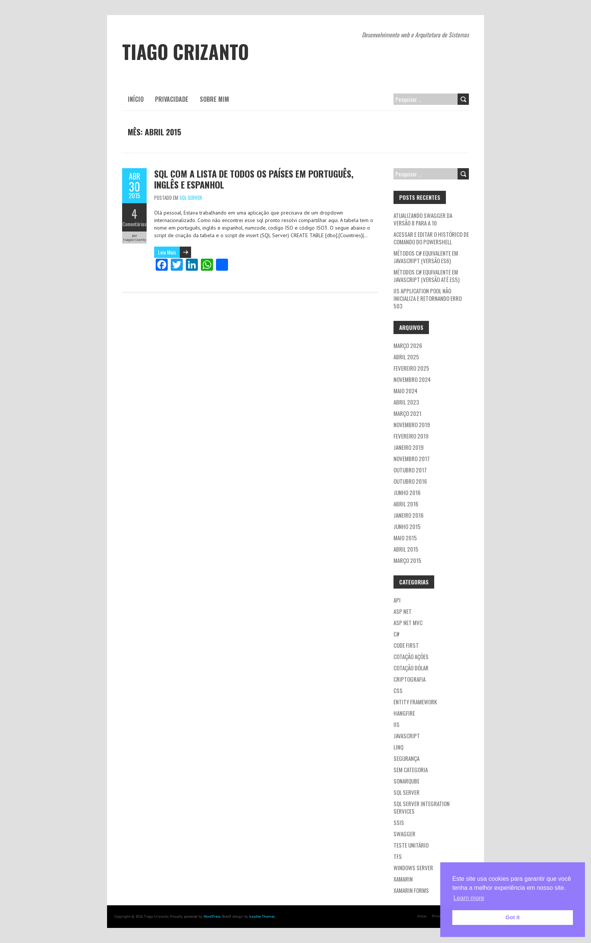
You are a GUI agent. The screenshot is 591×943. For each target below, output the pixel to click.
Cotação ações (411, 656)
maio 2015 (405, 538)
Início (136, 99)
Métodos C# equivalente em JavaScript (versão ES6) (425, 257)
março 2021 (407, 413)
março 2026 (407, 345)
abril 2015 (405, 549)
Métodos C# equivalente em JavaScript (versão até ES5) (426, 276)
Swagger (404, 834)
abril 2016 (405, 504)
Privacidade (171, 99)
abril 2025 (406, 357)
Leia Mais (167, 252)
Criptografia (409, 679)
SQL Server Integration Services (421, 807)
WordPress (212, 916)
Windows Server (413, 867)
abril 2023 (406, 402)
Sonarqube (406, 781)
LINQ (398, 747)
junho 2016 (407, 492)
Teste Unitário (411, 845)
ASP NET (402, 611)
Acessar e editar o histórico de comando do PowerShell (431, 238)
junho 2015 (407, 526)
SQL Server (190, 197)
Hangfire (404, 713)
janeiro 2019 (408, 447)
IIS (396, 724)
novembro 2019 (411, 424)
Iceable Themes (262, 916)
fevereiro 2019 (411, 436)
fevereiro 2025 (411, 368)
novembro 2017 (411, 458)
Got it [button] (512, 917)
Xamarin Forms (411, 890)
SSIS (398, 822)
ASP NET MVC (408, 622)
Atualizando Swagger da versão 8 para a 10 (422, 219)
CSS (398, 690)
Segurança (406, 758)
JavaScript (406, 735)
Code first (406, 645)
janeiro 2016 (408, 515)
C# (396, 634)
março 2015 (407, 560)
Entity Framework (415, 702)
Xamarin (403, 879)
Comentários (134, 224)
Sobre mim (214, 99)
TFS (397, 856)
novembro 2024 (412, 379)
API (397, 600)
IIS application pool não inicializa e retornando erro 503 (427, 298)
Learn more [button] (468, 898)
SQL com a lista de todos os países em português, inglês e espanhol (254, 179)
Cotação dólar (411, 668)
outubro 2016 (410, 481)
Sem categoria (410, 769)
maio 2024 (405, 390)
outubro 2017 (410, 470)
